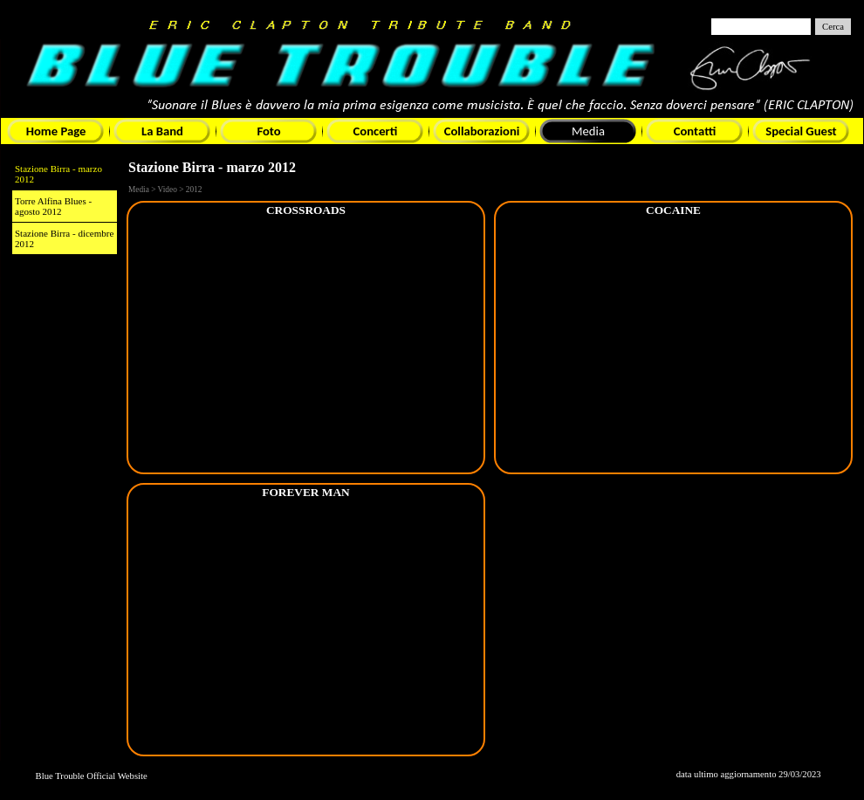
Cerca (833, 26)
